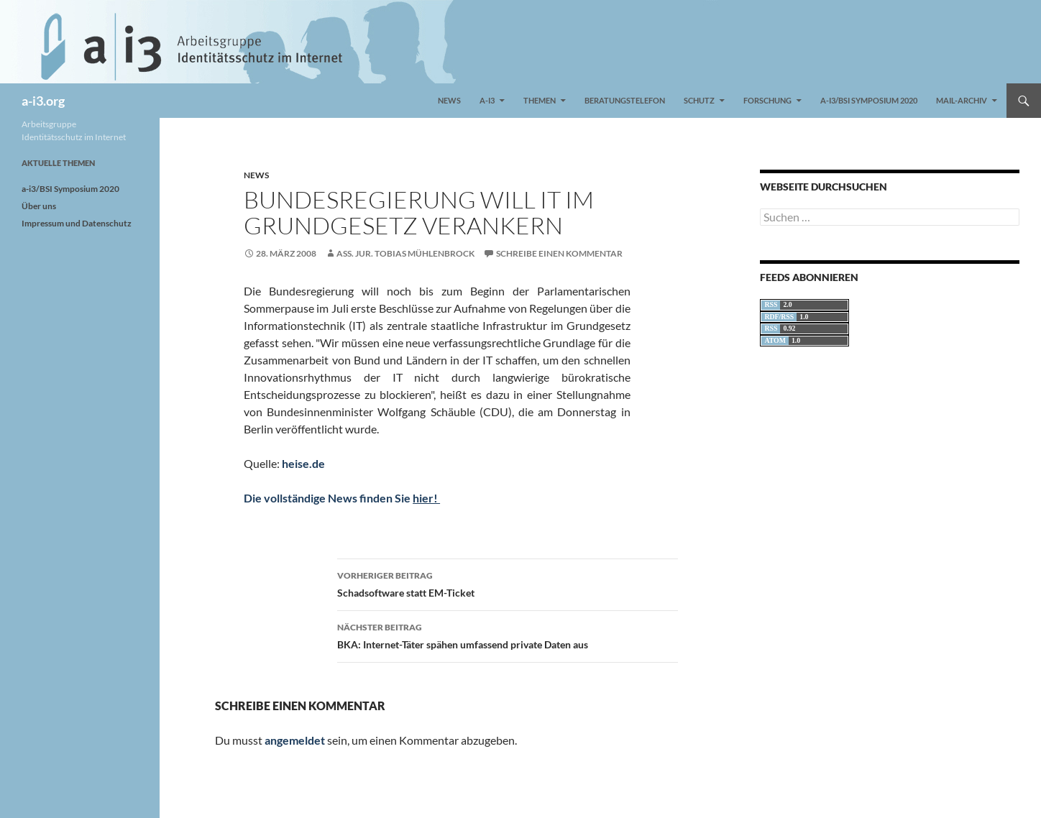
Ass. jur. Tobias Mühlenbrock (405, 253)
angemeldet (295, 740)
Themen (539, 100)
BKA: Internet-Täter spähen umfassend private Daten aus (507, 635)
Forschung (767, 100)
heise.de (303, 463)
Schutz (699, 100)
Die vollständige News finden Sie (342, 498)
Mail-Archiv (961, 100)
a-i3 (487, 100)
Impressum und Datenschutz (77, 223)
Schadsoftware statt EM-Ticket (507, 583)
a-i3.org (43, 101)
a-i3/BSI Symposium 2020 (868, 100)
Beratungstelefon (624, 100)
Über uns (39, 206)
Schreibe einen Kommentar (559, 253)
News (449, 100)
